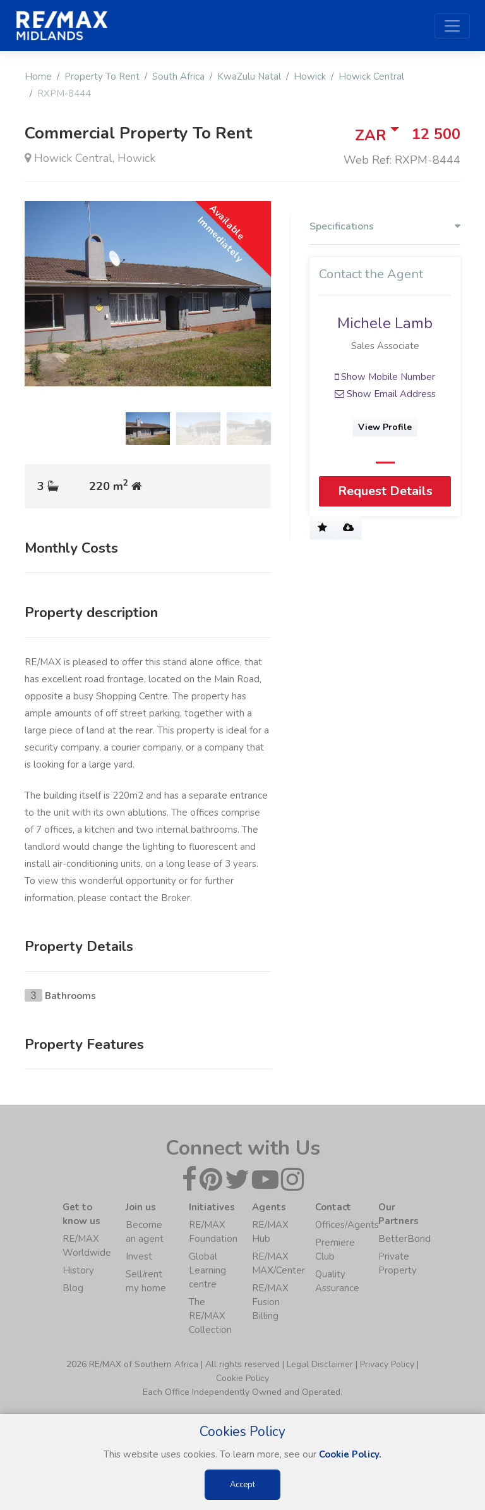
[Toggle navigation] (452, 26)
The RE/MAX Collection (210, 1316)
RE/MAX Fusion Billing (270, 1302)
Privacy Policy (387, 1364)
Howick (310, 76)
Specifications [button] (384, 227)
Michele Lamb (385, 323)
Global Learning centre (207, 1270)
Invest (139, 1256)
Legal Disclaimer (320, 1364)
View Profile (385, 427)
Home (38, 76)
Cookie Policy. (350, 1454)
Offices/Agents (347, 1224)
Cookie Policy (242, 1378)
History (78, 1270)
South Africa (178, 76)
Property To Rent (102, 76)
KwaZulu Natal (249, 76)
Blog (73, 1288)
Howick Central (371, 76)
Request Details (385, 491)
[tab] (384, 229)
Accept (242, 1484)
